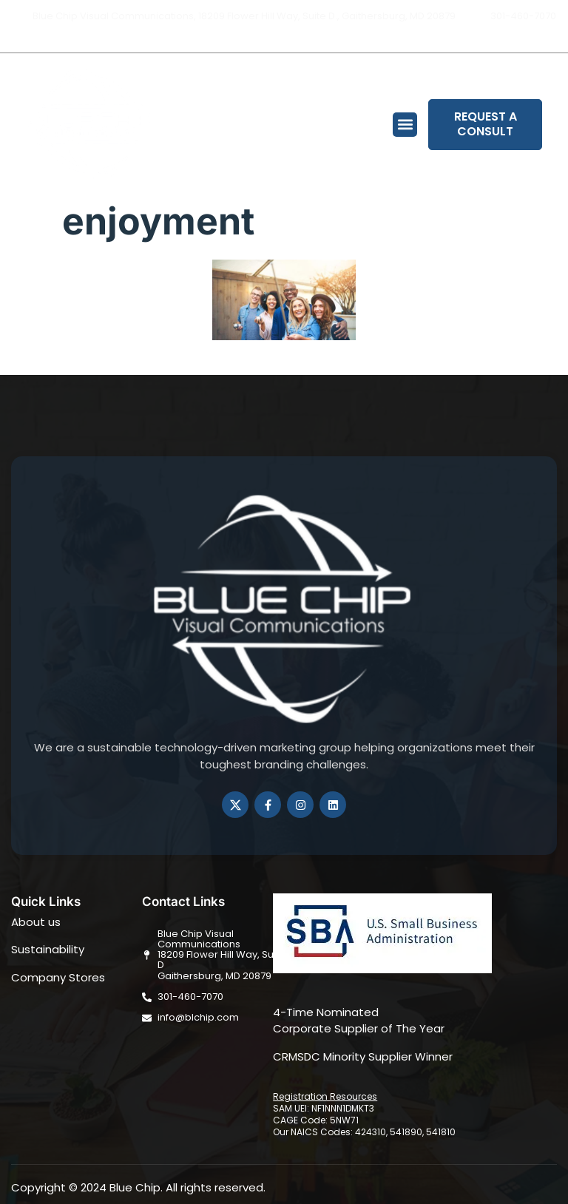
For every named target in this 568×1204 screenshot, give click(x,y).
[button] (405, 124)
